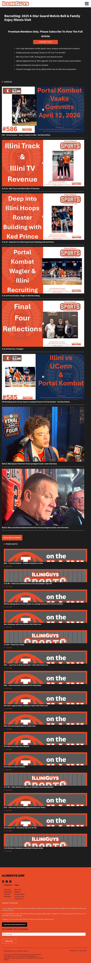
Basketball (8, 891)
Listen (9, 566)
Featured (7, 889)
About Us (17, 889)
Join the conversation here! (15, 924)
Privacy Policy (19, 894)
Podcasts (7, 896)
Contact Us (18, 898)
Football (7, 894)
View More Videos (12, 537)
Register (17, 891)
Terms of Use (19, 896)
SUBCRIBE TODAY (45, 42)
